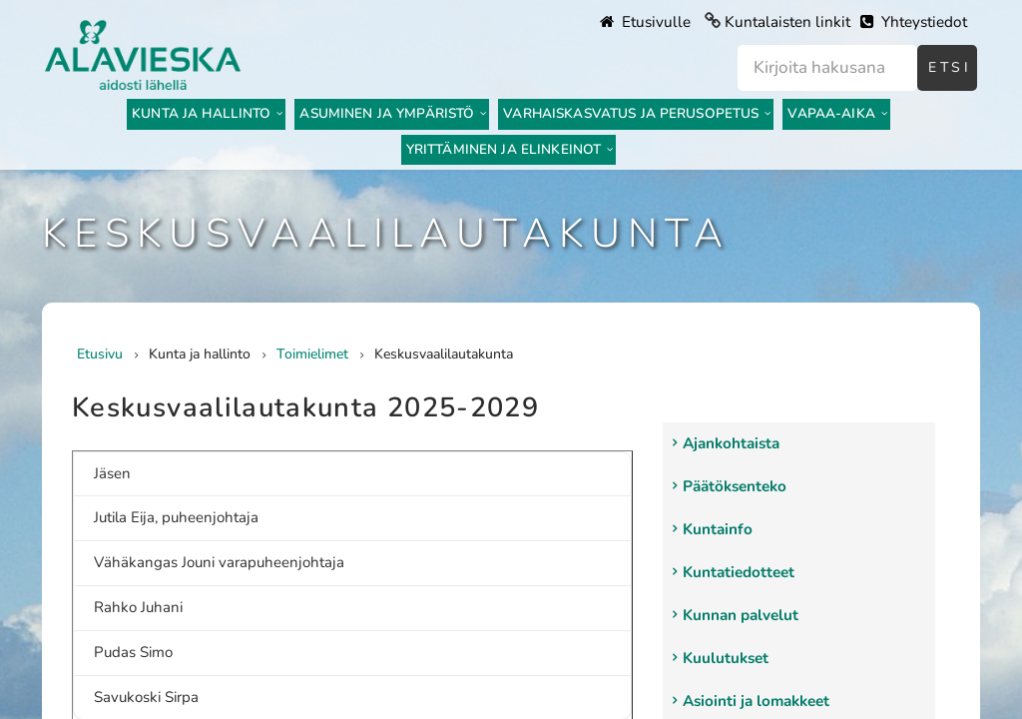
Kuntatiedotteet (738, 572)
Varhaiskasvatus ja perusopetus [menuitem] (631, 113)
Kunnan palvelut (740, 615)
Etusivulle (645, 22)
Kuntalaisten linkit (787, 22)
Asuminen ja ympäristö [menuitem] (386, 113)
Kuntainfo (718, 529)
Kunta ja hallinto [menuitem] (201, 113)
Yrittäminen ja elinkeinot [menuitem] (503, 149)
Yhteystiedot (913, 22)
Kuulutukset (725, 658)
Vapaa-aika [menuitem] (830, 113)
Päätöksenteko (734, 486)
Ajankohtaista (731, 443)
